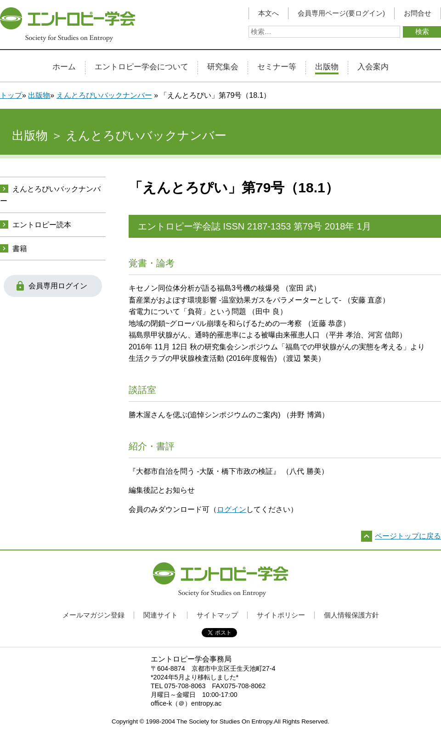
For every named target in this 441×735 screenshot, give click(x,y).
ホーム (64, 67)
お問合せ (417, 13)
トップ (11, 95)
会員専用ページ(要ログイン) (341, 13)
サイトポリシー (281, 615)
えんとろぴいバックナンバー (104, 95)
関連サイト (160, 615)
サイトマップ (217, 615)
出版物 (327, 67)
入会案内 (373, 67)
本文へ (268, 13)
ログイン (231, 509)
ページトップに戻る (408, 536)
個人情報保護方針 (351, 615)
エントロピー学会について (141, 67)
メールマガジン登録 (93, 615)
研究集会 (222, 67)
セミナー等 (276, 67)
